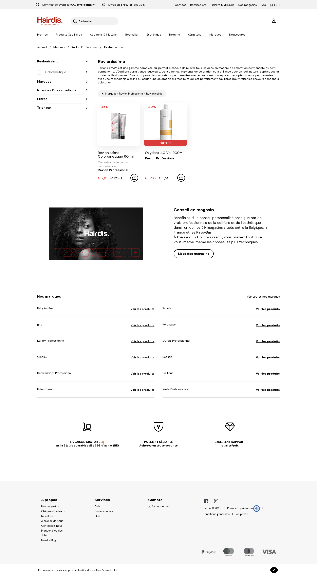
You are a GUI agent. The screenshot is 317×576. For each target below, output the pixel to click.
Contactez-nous (51, 526)
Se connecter (158, 506)
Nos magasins (247, 5)
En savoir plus (109, 570)
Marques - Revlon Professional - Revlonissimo (132, 93)
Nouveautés (237, 34)
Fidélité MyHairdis (222, 5)
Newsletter (48, 516)
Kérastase (194, 34)
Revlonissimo (60, 61)
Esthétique (154, 34)
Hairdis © (208, 508)
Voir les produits (142, 309)
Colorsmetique (67, 72)
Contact (180, 5)
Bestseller (131, 34)
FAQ (263, 5)
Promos (42, 34)
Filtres (60, 99)
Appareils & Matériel (103, 34)
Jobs (44, 535)
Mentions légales (52, 530)
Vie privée (242, 514)
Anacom (251, 508)
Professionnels (104, 511)
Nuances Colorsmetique (60, 90)
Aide (97, 506)
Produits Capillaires (69, 34)
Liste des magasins (193, 254)
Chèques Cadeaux (53, 511)
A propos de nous (52, 521)
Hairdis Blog (48, 540)
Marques (215, 34)
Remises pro (198, 5)
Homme (174, 34)
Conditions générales (216, 514)
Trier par (60, 107)
